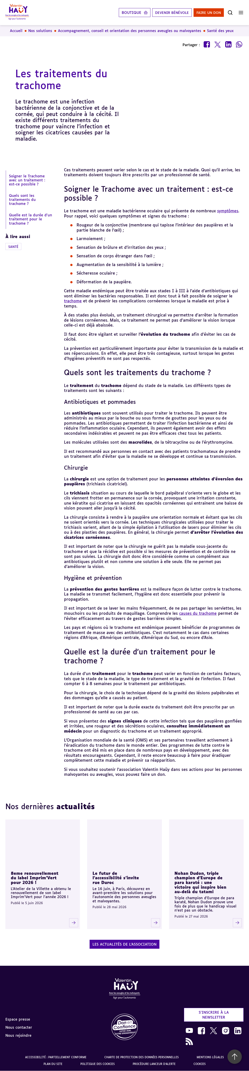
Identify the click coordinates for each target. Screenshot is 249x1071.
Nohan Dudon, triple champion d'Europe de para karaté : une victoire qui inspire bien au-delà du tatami (200, 882)
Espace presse (17, 1019)
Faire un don (207, 12)
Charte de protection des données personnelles (141, 1057)
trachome (73, 300)
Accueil (16, 31)
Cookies (200, 1063)
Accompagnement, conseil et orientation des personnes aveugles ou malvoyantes (129, 31)
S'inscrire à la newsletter (214, 1014)
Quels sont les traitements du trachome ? (22, 199)
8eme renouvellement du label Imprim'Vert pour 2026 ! (34, 878)
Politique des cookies (97, 1063)
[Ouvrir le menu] (240, 12)
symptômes (228, 210)
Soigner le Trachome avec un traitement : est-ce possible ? (27, 180)
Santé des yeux (220, 31)
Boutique (126, 12)
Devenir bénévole (168, 12)
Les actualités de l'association (124, 944)
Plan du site (53, 1063)
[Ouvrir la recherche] (230, 12)
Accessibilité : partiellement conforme (55, 1057)
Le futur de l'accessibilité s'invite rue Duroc (116, 878)
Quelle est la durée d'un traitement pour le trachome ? (30, 219)
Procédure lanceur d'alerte (154, 1063)
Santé (13, 247)
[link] (124, 1027)
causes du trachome (199, 613)
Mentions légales (210, 1057)
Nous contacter (18, 1027)
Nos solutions (40, 31)
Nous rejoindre (18, 1035)
